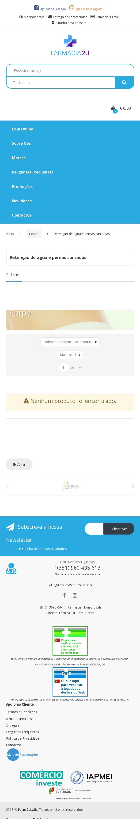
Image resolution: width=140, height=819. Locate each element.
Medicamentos (32, 17)
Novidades (22, 200)
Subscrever (118, 529)
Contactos (21, 215)
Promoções (22, 186)
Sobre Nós (21, 143)
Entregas (12, 725)
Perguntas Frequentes (32, 172)
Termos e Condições (21, 712)
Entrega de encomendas (67, 17)
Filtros (12, 275)
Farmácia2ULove (105, 17)
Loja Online (22, 129)
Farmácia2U (28, 809)
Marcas (18, 157)
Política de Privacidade (22, 738)
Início (10, 234)
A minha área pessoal (69, 23)
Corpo (33, 234)
